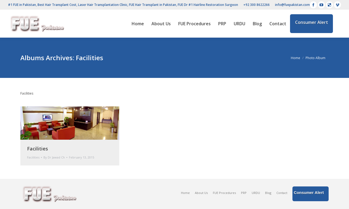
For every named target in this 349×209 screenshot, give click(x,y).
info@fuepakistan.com (292, 4)
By (54, 157)
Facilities (37, 148)
